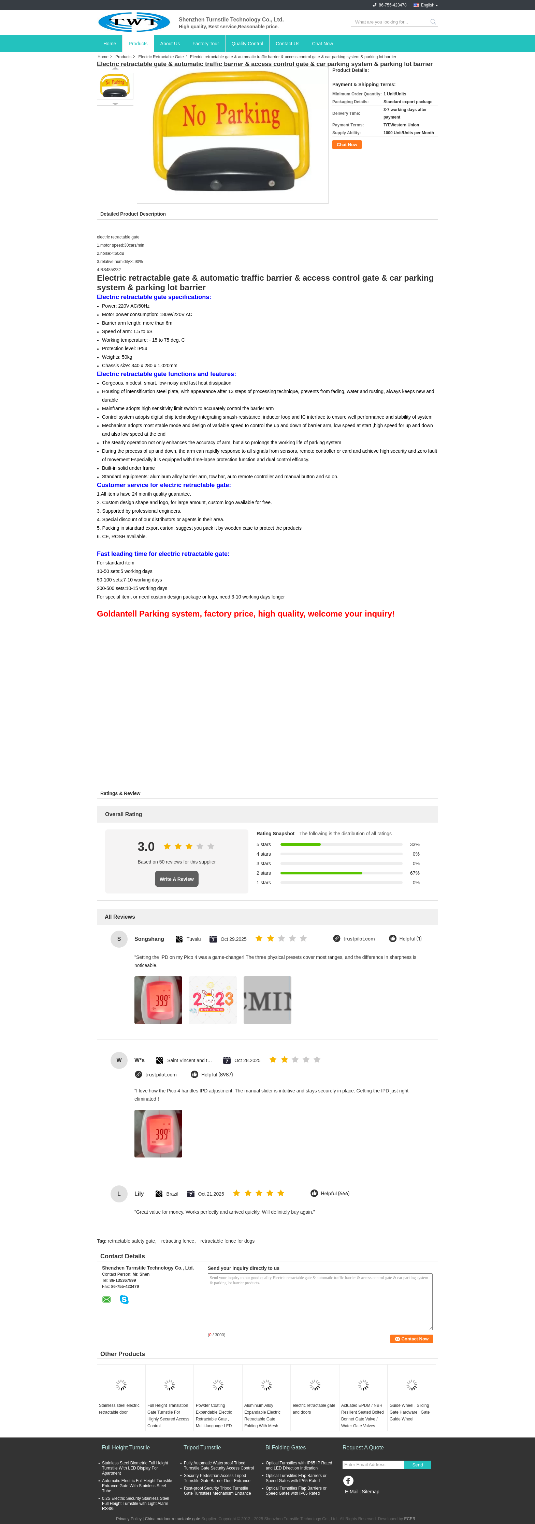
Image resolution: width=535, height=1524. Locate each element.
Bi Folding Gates (285, 1447)
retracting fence (177, 1241)
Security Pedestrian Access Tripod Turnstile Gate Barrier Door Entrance (217, 1478)
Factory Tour (205, 43)
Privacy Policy (129, 1519)
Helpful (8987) (217, 1075)
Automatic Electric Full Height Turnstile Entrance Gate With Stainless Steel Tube (137, 1485)
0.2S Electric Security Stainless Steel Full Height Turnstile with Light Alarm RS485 (135, 1503)
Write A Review (177, 879)
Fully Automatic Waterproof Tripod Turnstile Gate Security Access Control (219, 1466)
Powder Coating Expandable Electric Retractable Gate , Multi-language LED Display (214, 1419)
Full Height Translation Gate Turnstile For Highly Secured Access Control (168, 1415)
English (427, 5)
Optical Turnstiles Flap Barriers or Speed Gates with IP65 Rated (296, 1478)
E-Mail (352, 1491)
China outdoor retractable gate (172, 1519)
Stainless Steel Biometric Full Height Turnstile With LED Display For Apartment (135, 1468)
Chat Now (322, 43)
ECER (409, 1519)
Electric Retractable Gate (161, 57)
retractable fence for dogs (228, 1241)
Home (109, 43)
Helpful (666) (335, 1194)
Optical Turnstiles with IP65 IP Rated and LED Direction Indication (299, 1466)
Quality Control (247, 43)
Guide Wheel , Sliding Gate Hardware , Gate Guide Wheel (410, 1412)
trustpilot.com (359, 939)
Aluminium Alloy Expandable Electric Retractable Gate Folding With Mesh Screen (262, 1419)
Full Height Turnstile (126, 1447)
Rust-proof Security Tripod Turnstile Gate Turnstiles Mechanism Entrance (217, 1491)
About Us (170, 43)
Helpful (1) (411, 939)
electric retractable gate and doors (314, 1409)
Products (138, 43)
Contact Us (287, 43)
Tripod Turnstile (202, 1447)
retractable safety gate (131, 1241)
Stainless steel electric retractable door (119, 1409)
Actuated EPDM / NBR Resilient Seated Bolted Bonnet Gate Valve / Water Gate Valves (362, 1415)
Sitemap (370, 1491)
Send (417, 1464)
